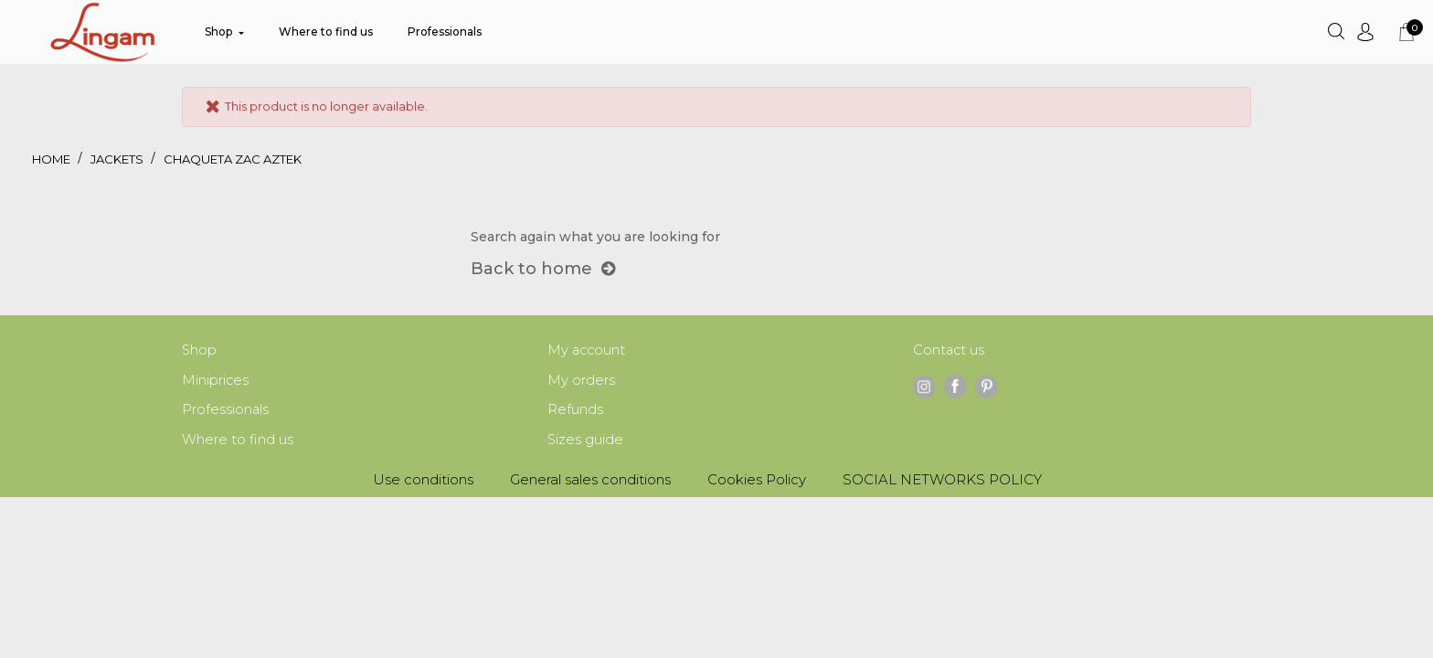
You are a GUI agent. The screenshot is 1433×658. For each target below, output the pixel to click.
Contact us (949, 350)
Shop (200, 350)
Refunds (575, 411)
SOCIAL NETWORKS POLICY (942, 483)
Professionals (226, 411)
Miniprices (215, 381)
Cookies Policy (756, 483)
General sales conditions (590, 483)
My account (587, 350)
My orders (581, 381)
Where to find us (237, 442)
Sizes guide (585, 442)
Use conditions (423, 483)
